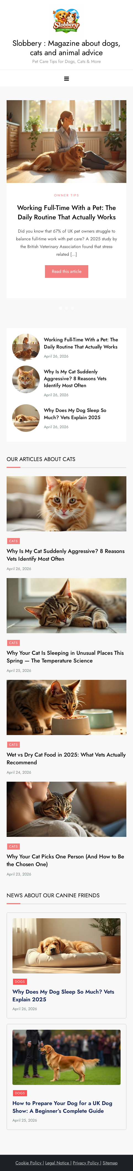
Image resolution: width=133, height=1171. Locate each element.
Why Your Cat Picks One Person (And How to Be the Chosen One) (65, 860)
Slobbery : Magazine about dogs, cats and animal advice (66, 48)
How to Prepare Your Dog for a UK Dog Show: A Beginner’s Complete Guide (62, 1107)
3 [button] (72, 308)
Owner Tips (66, 195)
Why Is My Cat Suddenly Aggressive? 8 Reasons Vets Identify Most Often (75, 378)
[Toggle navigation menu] (66, 78)
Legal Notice (57, 1163)
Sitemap (110, 1163)
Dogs (20, 981)
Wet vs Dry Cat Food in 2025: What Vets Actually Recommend (66, 759)
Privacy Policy (86, 1163)
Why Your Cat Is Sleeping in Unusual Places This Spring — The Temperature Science (65, 657)
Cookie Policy (29, 1163)
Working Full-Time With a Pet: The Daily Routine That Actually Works (66, 212)
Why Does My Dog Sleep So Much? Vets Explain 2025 (75, 414)
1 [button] (60, 308)
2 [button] (66, 308)
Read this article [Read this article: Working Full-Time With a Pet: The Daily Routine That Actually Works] (66, 271)
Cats (13, 541)
